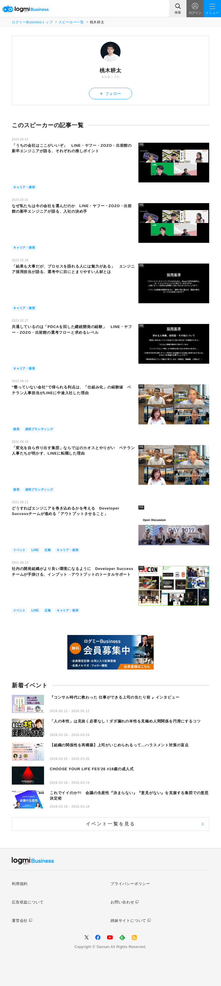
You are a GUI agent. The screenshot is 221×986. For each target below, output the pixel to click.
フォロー (110, 93)
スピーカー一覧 (71, 22)
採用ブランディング (39, 429)
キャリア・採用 (24, 187)
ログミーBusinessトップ (32, 22)
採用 (16, 429)
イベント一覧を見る (111, 823)
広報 (48, 550)
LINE (35, 550)
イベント (19, 550)
